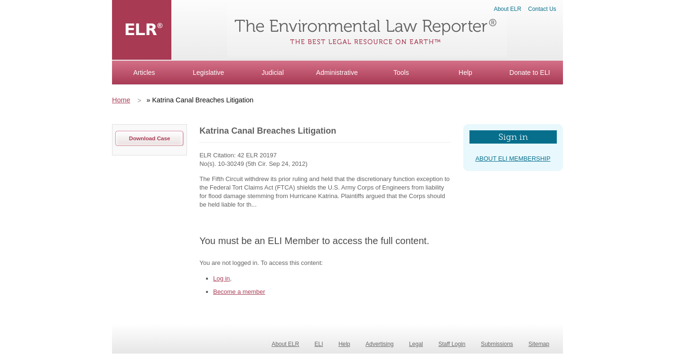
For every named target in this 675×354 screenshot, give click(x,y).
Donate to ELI (529, 72)
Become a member (239, 291)
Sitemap (538, 344)
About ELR (507, 9)
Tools (401, 72)
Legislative (208, 72)
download (149, 138)
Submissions (497, 344)
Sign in (513, 137)
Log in (221, 278)
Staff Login (451, 344)
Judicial (273, 72)
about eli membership (512, 158)
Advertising (380, 344)
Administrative (337, 72)
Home (121, 100)
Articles (144, 72)
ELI (319, 344)
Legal (416, 344)
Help (465, 72)
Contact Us (542, 9)
